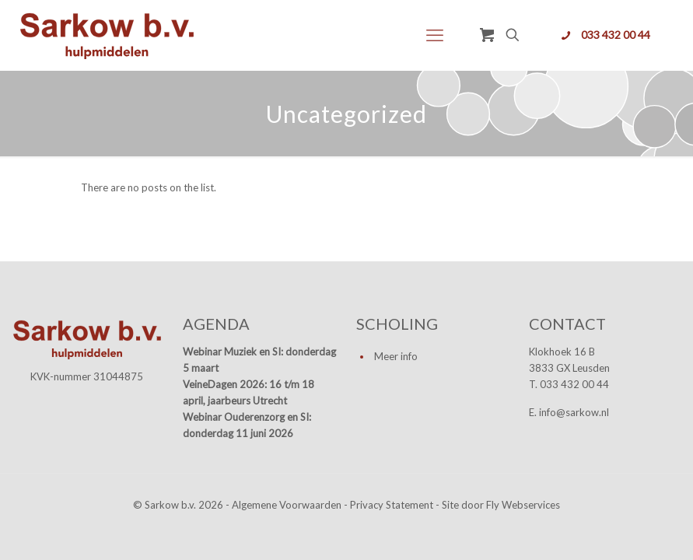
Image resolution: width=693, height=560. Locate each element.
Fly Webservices (523, 505)
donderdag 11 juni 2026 (238, 433)
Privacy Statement (391, 505)
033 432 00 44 (615, 34)
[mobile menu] (435, 35)
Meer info (396, 356)
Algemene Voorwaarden (286, 505)
